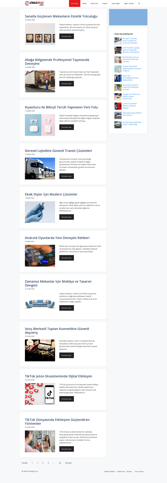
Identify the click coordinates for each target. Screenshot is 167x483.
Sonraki (68, 463)
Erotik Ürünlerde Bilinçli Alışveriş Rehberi (130, 105)
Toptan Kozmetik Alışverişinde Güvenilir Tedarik (132, 68)
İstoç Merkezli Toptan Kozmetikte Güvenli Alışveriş (57, 331)
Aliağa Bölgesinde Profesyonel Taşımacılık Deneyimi (57, 62)
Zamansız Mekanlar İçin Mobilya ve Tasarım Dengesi (58, 283)
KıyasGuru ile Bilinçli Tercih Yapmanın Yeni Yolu (61, 107)
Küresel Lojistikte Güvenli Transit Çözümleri (58, 150)
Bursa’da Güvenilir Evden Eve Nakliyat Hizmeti (131, 87)
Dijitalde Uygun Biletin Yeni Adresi (132, 114)
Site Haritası (139, 471)
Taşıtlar (104, 3)
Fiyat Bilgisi (116, 3)
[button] (139, 3)
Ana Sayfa (74, 3)
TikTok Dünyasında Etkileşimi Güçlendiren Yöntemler (57, 421)
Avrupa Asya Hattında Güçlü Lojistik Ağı (132, 123)
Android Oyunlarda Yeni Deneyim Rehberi (57, 238)
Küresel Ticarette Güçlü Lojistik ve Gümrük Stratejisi (130, 40)
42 (60, 463)
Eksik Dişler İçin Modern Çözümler (51, 194)
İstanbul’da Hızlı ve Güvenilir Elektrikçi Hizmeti (131, 59)
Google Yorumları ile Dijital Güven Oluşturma (131, 96)
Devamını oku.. (66, 36)
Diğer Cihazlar (129, 3)
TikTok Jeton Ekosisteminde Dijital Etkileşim (58, 376)
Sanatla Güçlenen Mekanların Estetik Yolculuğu (61, 16)
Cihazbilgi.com (33, 471)
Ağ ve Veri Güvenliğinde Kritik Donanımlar (131, 77)
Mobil (84, 3)
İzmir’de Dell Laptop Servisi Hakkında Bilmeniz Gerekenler (131, 49)
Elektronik (94, 3)
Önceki (24, 463)
